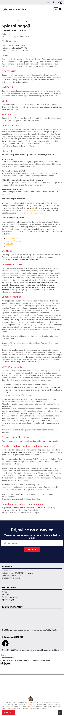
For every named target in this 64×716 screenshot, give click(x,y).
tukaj (29, 706)
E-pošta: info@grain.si (11, 578)
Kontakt (5, 594)
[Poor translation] (7, 663)
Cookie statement (34, 210)
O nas (4, 592)
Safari (8, 246)
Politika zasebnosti (10, 597)
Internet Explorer (13, 241)
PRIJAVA (32, 549)
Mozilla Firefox (12, 239)
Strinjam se (9, 713)
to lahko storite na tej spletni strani (31, 213)
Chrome (9, 244)
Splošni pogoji (8, 600)
